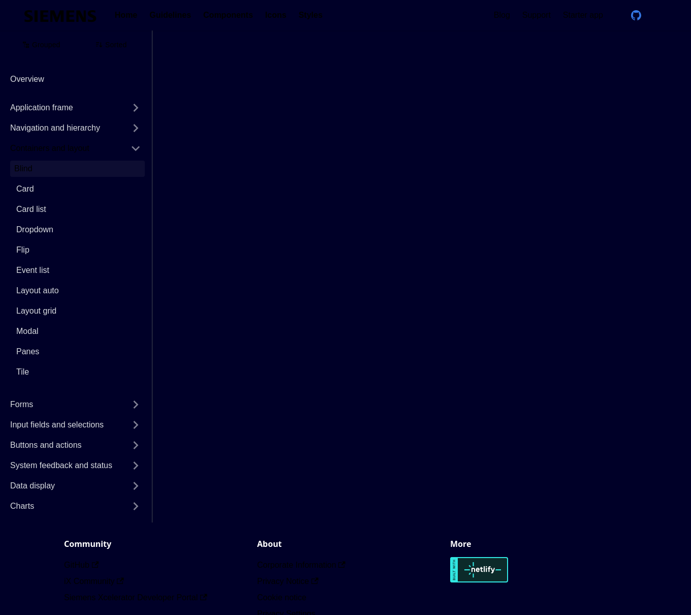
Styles (311, 15)
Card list (31, 209)
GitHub (81, 565)
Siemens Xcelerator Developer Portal (135, 597)
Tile (22, 371)
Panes (27, 351)
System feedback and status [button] (61, 465)
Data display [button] (32, 485)
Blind (23, 168)
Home (126, 15)
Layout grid (36, 310)
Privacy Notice (288, 581)
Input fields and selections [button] (57, 424)
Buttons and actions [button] (46, 445)
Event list (32, 270)
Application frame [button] (41, 107)
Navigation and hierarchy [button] (55, 128)
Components (228, 15)
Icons (276, 15)
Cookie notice (281, 597)
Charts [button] (22, 506)
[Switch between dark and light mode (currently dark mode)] (658, 15)
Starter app (583, 15)
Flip (22, 249)
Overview (27, 79)
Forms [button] (21, 404)
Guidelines (170, 15)
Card (25, 188)
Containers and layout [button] (49, 148)
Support (536, 15)
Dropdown (34, 229)
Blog (502, 15)
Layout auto (37, 290)
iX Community (94, 581)
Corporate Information (301, 565)
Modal (27, 331)
